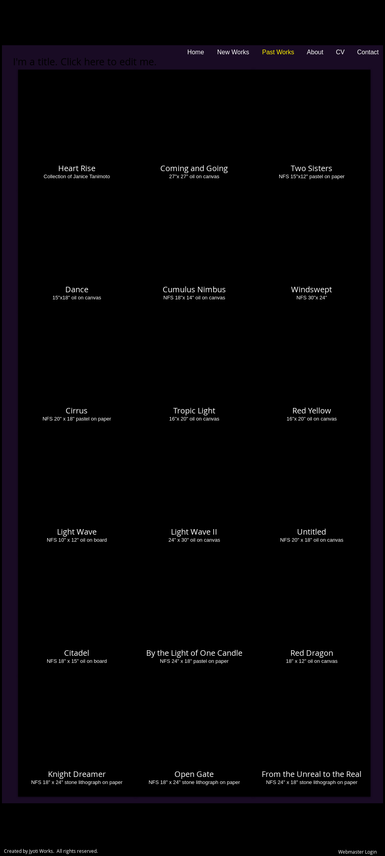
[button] (77, 130)
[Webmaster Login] (357, 852)
